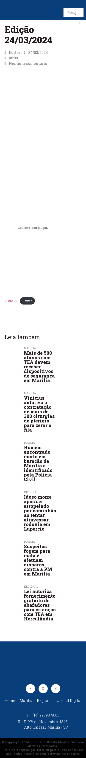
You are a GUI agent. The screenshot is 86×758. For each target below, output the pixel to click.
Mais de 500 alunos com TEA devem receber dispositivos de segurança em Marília (39, 366)
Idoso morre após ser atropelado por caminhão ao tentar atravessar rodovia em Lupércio (40, 513)
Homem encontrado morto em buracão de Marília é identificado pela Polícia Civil (38, 463)
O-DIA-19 (11, 301)
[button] (4, 10)
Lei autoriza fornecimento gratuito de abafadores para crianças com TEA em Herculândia (40, 605)
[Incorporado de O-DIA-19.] (33, 227)
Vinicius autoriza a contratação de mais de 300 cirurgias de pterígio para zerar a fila (39, 414)
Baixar (27, 301)
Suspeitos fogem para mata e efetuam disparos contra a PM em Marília (38, 560)
